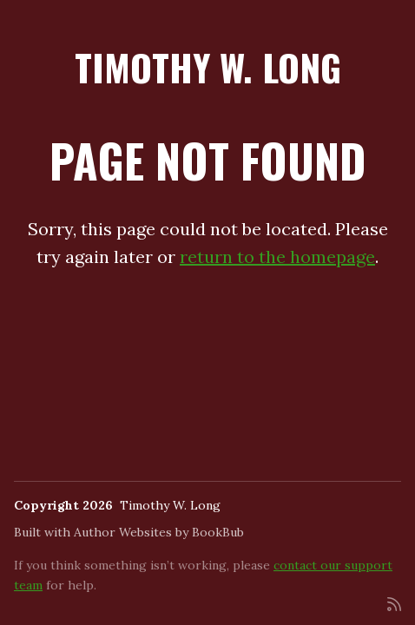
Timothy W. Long (208, 67)
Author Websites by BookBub (159, 532)
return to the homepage (277, 256)
